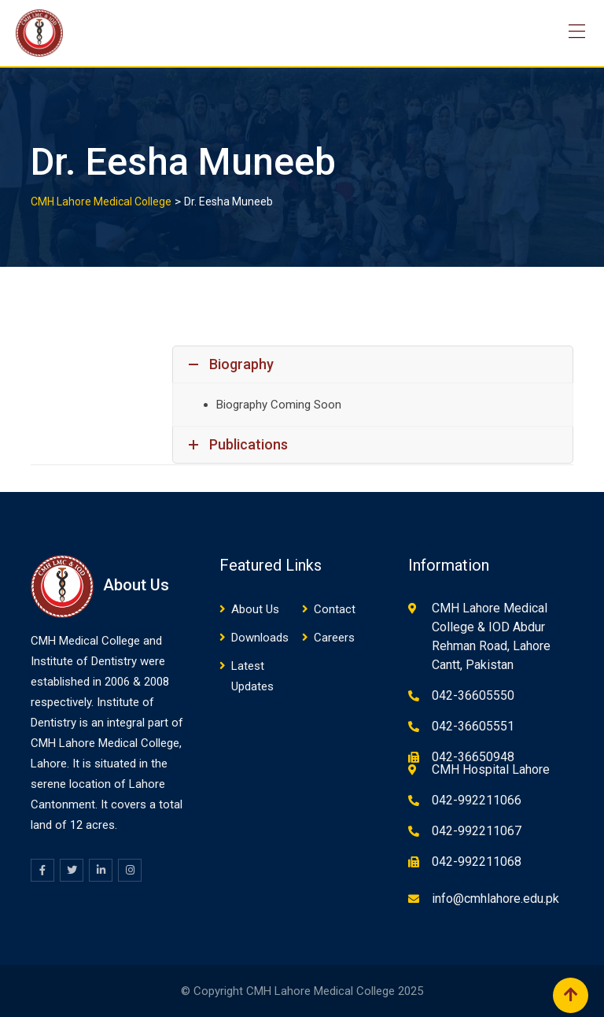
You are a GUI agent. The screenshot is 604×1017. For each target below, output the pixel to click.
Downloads (260, 638)
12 (76, 825)
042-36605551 (473, 726)
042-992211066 (476, 800)
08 (163, 682)
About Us (255, 609)
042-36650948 (473, 756)
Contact (334, 609)
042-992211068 (476, 861)
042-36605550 (473, 695)
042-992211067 (476, 830)
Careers (334, 638)
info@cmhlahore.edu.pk (495, 898)
